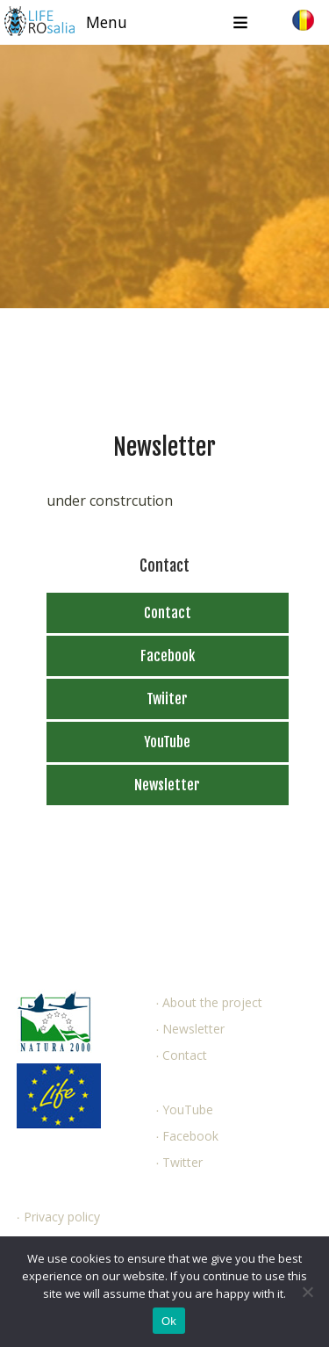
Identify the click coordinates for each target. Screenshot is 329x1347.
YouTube (167, 742)
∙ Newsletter (190, 1028)
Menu (106, 21)
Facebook (167, 656)
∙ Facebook (186, 1135)
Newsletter (167, 785)
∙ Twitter (179, 1162)
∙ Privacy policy (58, 1216)
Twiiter (167, 699)
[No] (307, 1291)
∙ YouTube (184, 1109)
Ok (168, 1321)
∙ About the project (208, 1002)
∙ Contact (181, 1055)
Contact (167, 613)
